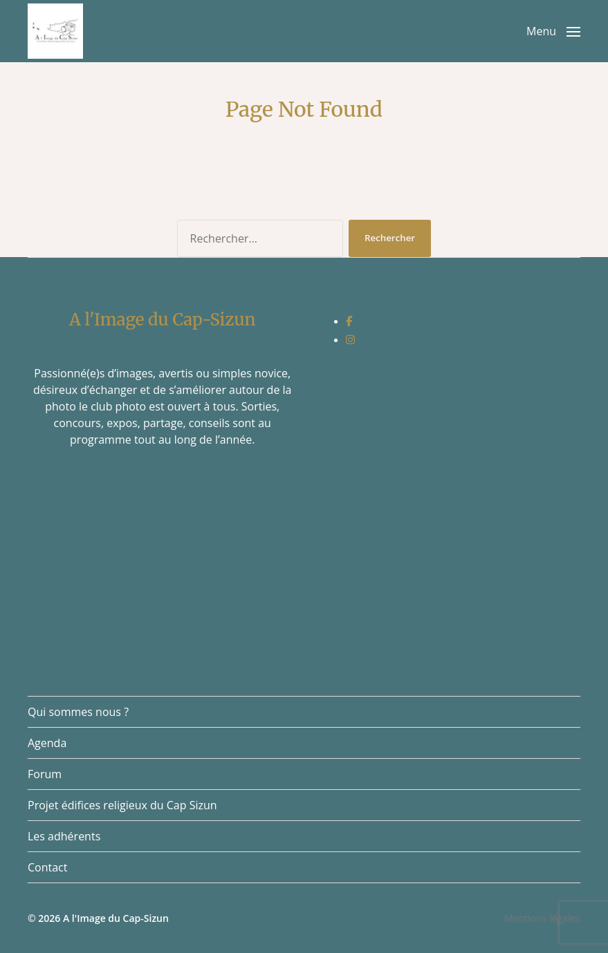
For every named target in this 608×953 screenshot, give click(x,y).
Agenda (47, 743)
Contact (47, 867)
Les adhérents (64, 836)
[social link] (349, 321)
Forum (45, 774)
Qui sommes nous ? (78, 711)
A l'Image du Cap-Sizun (116, 918)
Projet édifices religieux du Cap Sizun (122, 805)
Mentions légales (542, 918)
